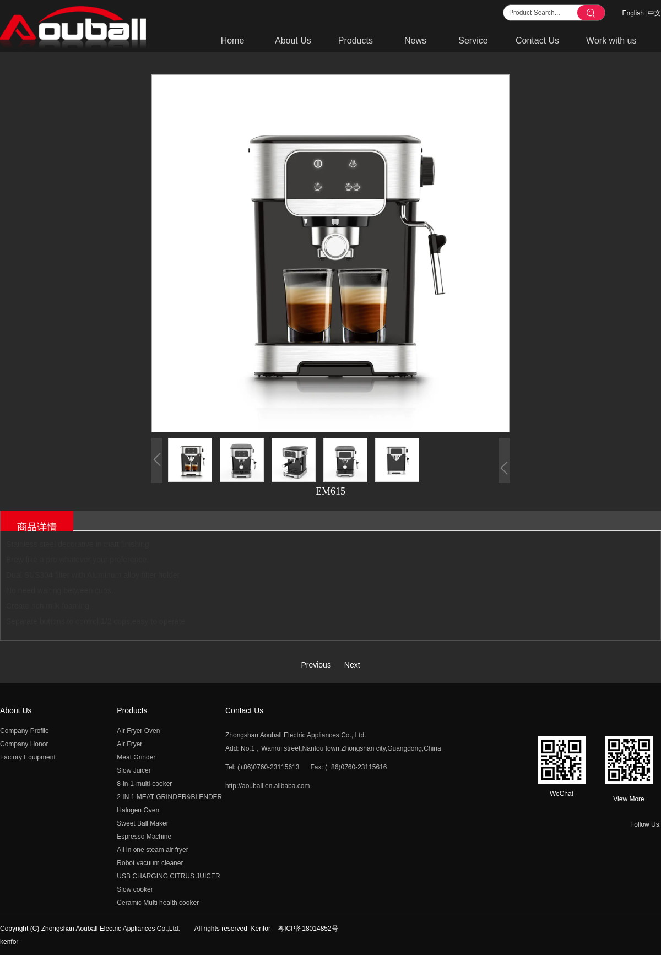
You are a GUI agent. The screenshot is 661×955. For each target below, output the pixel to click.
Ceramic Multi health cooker (158, 903)
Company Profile (24, 731)
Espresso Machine (144, 836)
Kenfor (260, 928)
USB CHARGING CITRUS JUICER (168, 876)
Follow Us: (645, 824)
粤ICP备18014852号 (308, 928)
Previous (315, 664)
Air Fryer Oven (138, 731)
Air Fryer (129, 744)
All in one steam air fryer (152, 850)
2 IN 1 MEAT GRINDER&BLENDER (169, 797)
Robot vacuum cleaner (150, 863)
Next (352, 664)
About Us (16, 710)
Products (132, 710)
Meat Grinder (136, 757)
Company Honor (24, 744)
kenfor (9, 942)
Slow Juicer (133, 770)
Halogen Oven (138, 810)
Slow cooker (135, 889)
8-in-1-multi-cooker (144, 784)
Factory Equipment (28, 757)
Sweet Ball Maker (142, 823)
